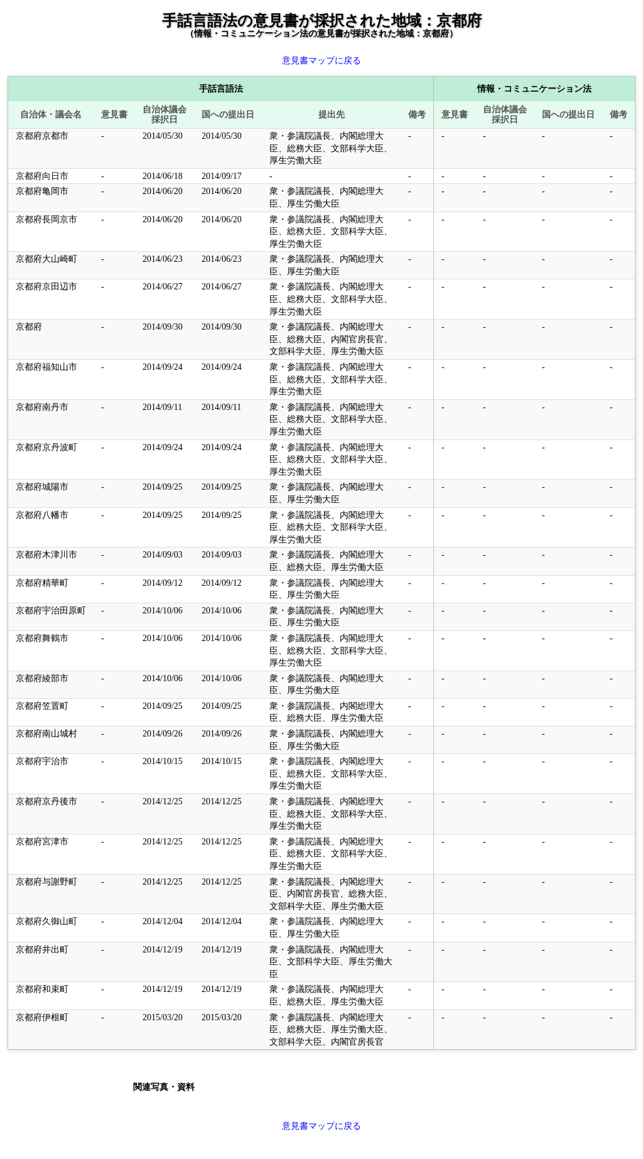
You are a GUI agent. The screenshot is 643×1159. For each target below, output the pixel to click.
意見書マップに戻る (321, 60)
